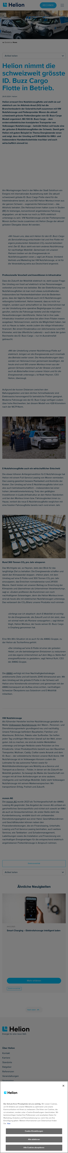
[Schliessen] (63, 1088)
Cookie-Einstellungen (34, 1134)
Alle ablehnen (34, 1142)
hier (8, 1126)
